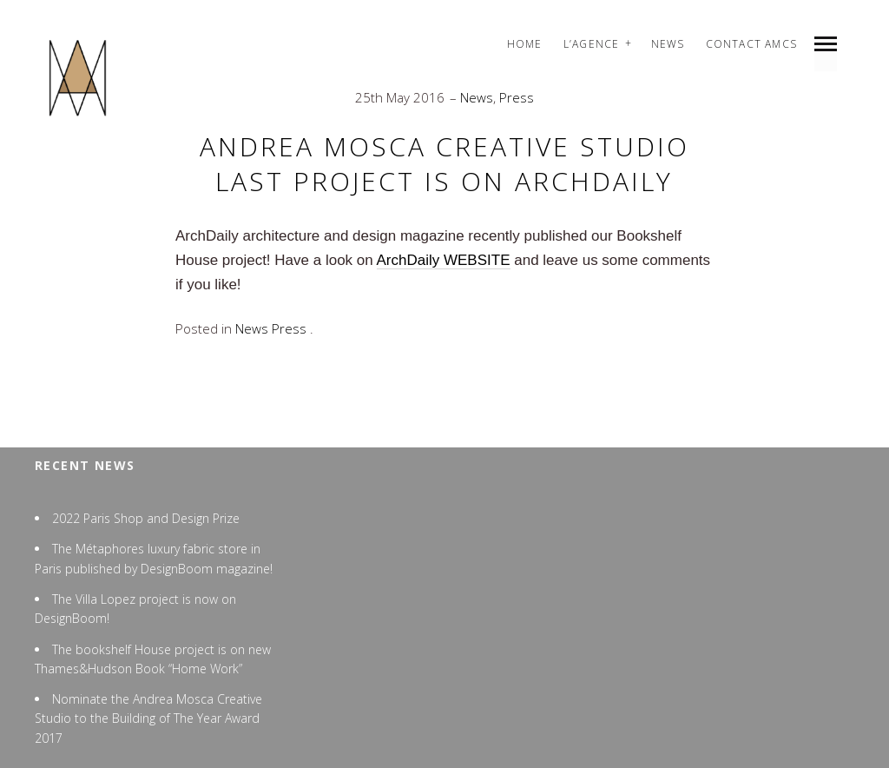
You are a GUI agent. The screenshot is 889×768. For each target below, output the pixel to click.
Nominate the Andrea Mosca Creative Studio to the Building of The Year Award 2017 (148, 718)
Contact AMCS (751, 43)
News (668, 43)
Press (516, 97)
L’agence (591, 43)
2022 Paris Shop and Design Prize (146, 518)
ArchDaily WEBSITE (443, 260)
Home (525, 43)
